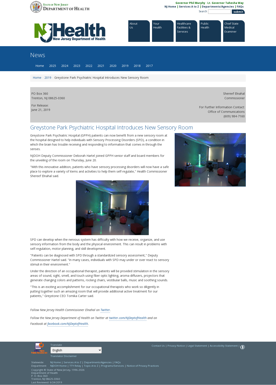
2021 (100, 66)
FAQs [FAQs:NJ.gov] (240, 6)
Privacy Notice (176, 345)
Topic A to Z (91, 365)
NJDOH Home (58, 365)
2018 (137, 66)
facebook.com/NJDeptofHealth (67, 324)
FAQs (117, 362)
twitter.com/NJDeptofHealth (128, 318)
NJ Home (170, 6)
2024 (64, 66)
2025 (52, 66)
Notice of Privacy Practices (143, 365)
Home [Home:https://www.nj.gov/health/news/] (37, 77)
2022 (88, 66)
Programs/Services (112, 365)
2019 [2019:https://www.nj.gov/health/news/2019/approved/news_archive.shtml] (47, 77)
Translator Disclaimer (63, 356)
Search (203, 11)
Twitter (105, 310)
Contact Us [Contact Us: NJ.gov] (158, 345)
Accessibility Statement (224, 345)
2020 (113, 66)
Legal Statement (197, 345)
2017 (149, 66)
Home (39, 66)
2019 (125, 66)
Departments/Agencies (218, 6)
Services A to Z (189, 6)
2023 (76, 66)
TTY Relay (75, 365)
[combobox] (76, 350)
